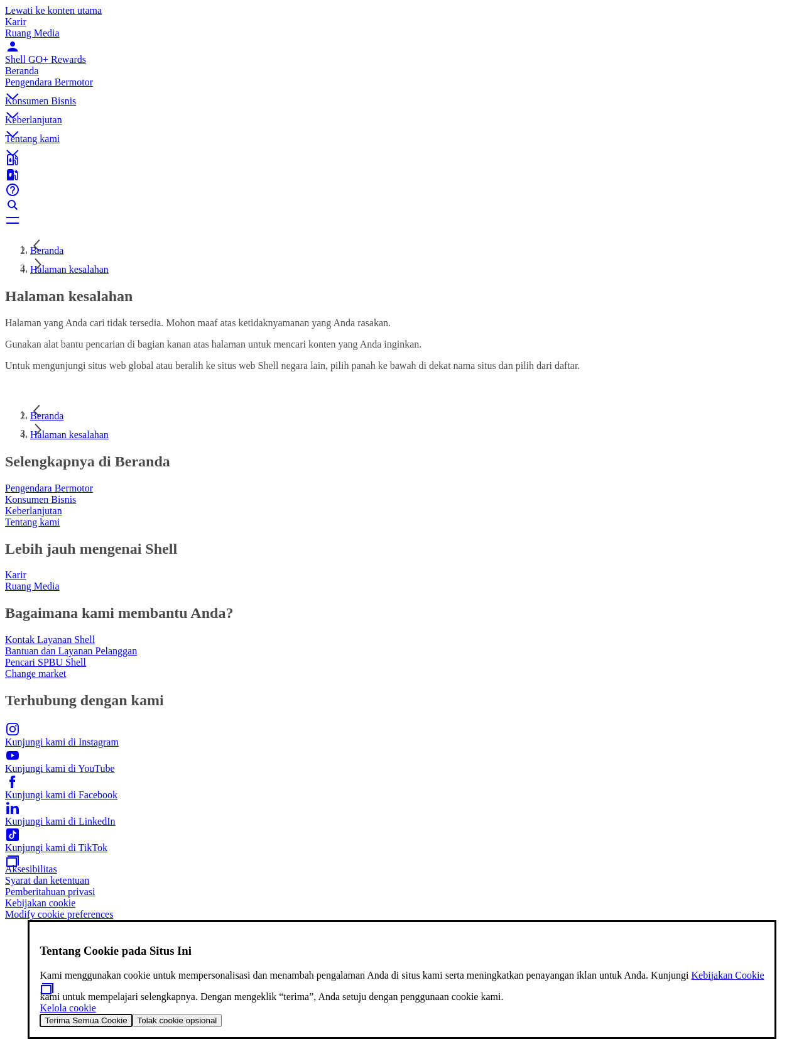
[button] (402, 86)
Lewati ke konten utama (53, 10)
